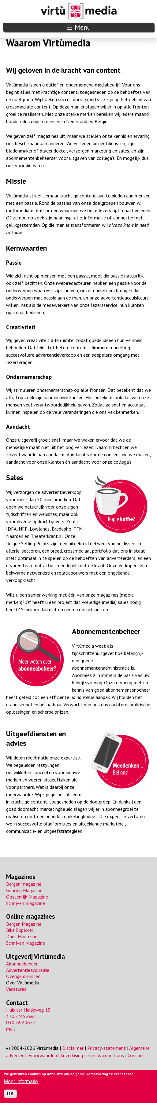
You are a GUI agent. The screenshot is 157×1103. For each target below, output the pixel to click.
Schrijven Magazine (25, 943)
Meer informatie (21, 1081)
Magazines (20, 877)
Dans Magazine (21, 936)
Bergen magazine (23, 884)
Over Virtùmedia (22, 983)
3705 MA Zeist (21, 1016)
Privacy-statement (106, 1048)
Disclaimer (73, 1048)
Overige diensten (23, 976)
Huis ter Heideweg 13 (28, 1010)
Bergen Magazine (23, 924)
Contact (17, 1002)
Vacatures (16, 989)
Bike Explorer (19, 930)
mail (10, 1029)
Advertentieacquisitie (27, 970)
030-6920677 (21, 1022)
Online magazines (30, 916)
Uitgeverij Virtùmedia (35, 956)
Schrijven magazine (25, 903)
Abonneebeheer (22, 964)
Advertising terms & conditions (92, 1055)
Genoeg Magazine (24, 890)
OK (10, 1093)
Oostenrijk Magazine (27, 897)
